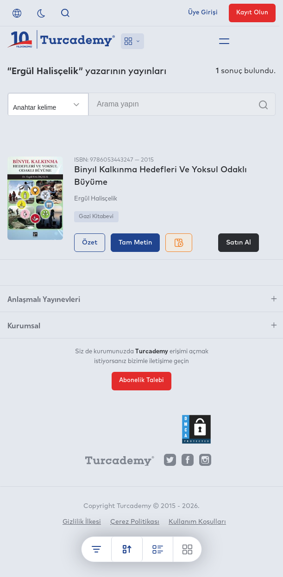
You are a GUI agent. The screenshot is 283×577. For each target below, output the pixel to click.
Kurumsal (23, 325)
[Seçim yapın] (48, 104)
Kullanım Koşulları (197, 522)
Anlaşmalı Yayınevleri (43, 298)
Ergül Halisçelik (95, 199)
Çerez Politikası (134, 522)
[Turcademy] (115, 462)
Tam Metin (135, 242)
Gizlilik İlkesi (82, 522)
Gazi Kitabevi (96, 217)
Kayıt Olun (252, 13)
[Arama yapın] (141, 104)
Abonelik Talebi (141, 380)
